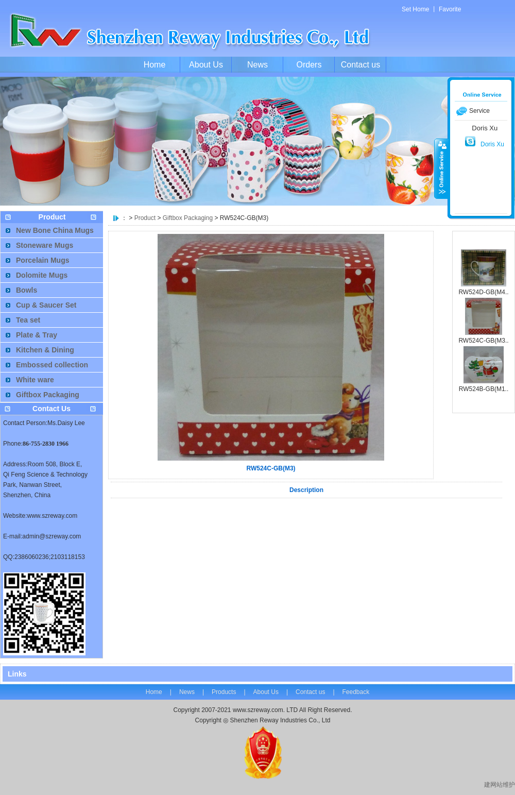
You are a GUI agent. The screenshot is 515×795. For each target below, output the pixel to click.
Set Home (415, 9)
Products (224, 692)
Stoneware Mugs (44, 245)
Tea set (28, 320)
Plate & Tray (36, 335)
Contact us (360, 64)
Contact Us (51, 408)
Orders (309, 64)
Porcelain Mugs (42, 260)
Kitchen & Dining (45, 350)
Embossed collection (52, 365)
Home (155, 64)
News (257, 64)
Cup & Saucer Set (46, 305)
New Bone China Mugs (55, 230)
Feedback (356, 692)
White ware (35, 380)
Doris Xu (492, 144)
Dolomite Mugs (41, 275)
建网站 (493, 784)
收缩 (441, 168)
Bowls (26, 290)
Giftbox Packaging (188, 218)
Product (145, 218)
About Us (206, 64)
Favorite (450, 9)
